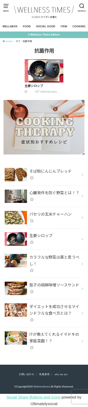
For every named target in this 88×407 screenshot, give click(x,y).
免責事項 (44, 374)
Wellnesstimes (42, 386)
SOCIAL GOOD (45, 26)
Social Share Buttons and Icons (34, 397)
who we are (61, 374)
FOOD (27, 26)
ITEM (64, 26)
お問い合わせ (26, 374)
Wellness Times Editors (45, 34)
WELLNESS (9, 26)
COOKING (79, 26)
